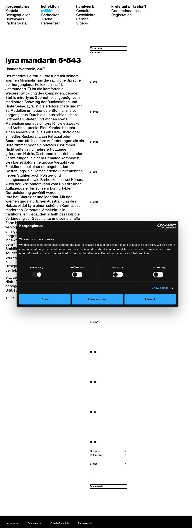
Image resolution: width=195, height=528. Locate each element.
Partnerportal (16, 23)
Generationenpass (126, 11)
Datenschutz (34, 523)
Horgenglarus (17, 6)
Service (82, 19)
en (174, 6)
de (160, 6)
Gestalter (84, 11)
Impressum (12, 523)
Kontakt (11, 11)
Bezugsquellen (18, 15)
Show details (160, 287)
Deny (45, 299)
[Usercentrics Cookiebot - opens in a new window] (160, 226)
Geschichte (86, 15)
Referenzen (51, 23)
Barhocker (50, 15)
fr (167, 6)
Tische (46, 19)
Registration (121, 15)
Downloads (14, 19)
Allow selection (97, 299)
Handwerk (85, 6)
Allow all (150, 299)
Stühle (46, 11)
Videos (82, 23)
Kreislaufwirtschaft (128, 6)
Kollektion (50, 6)
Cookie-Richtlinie (59, 523)
